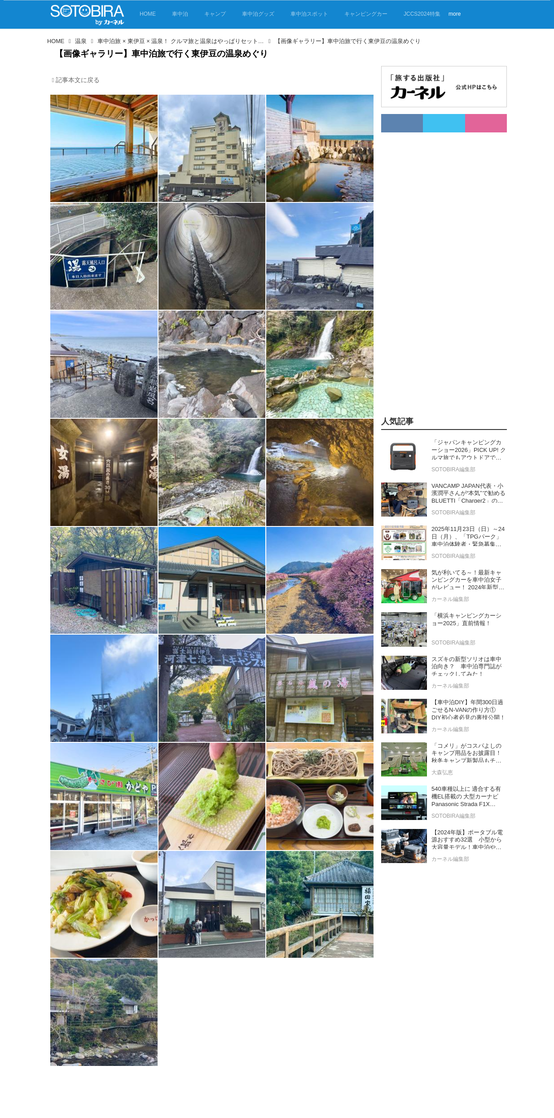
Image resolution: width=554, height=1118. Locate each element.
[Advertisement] (433, 267)
